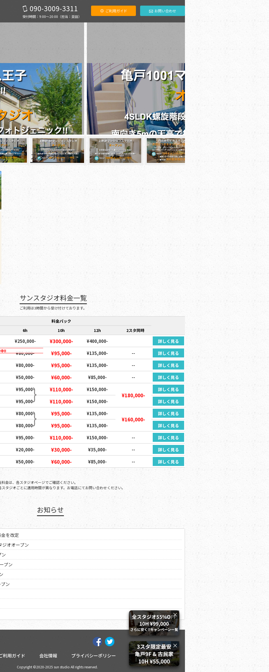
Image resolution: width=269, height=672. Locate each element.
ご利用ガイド (197, 10)
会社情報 (132, 655)
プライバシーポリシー (177, 655)
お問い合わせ (246, 10)
